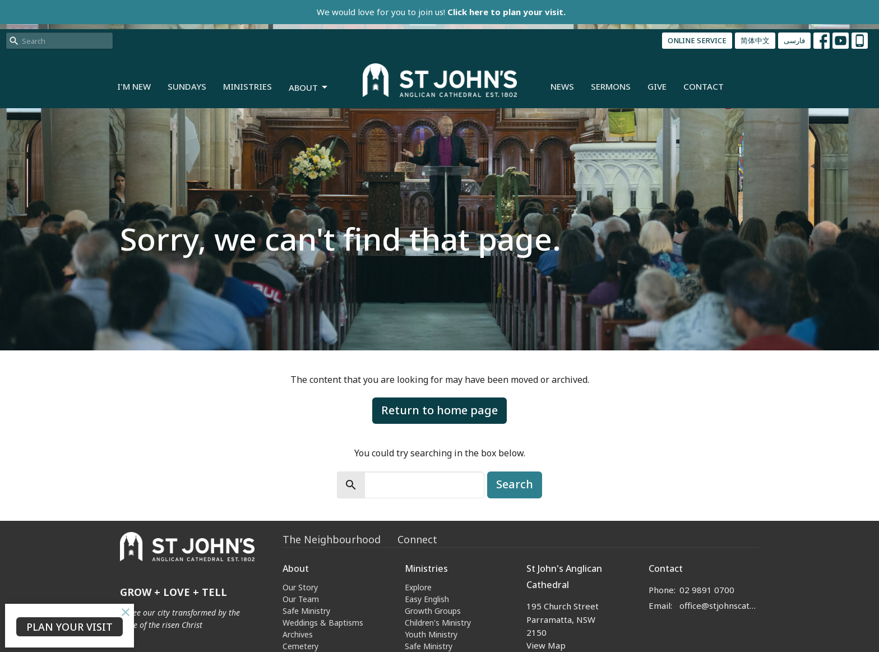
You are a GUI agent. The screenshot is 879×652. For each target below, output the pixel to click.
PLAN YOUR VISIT (69, 626)
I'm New (134, 86)
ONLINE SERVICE (697, 40)
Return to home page (439, 410)
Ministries (247, 86)
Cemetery (300, 646)
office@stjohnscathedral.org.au (719, 605)
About (309, 88)
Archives (298, 634)
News (562, 86)
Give (657, 86)
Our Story (300, 587)
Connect (417, 539)
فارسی (794, 40)
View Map (546, 645)
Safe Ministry (306, 610)
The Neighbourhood (332, 539)
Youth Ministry (431, 634)
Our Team (301, 599)
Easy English (427, 599)
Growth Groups (433, 610)
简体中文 (755, 40)
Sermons (611, 86)
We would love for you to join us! (441, 11)
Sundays (187, 86)
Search (514, 484)
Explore (418, 587)
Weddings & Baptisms (323, 622)
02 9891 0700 (706, 589)
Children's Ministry (438, 622)
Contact (703, 86)
